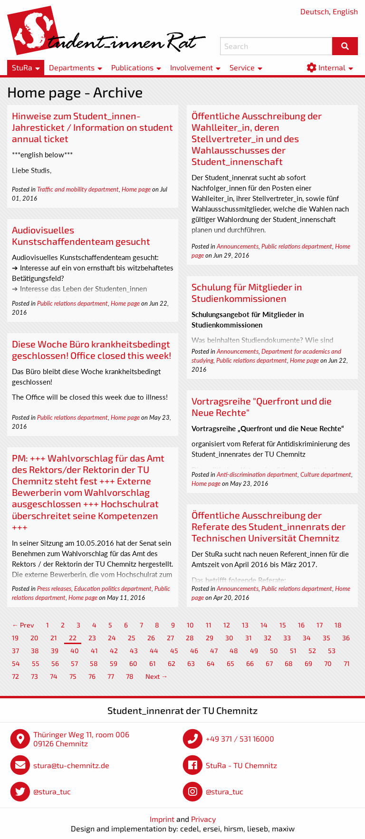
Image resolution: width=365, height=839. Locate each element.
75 (73, 676)
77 (110, 676)
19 (15, 638)
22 (73, 638)
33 (287, 638)
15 (282, 625)
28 (190, 638)
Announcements (238, 246)
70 (328, 663)
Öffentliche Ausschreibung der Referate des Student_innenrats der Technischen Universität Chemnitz (269, 526)
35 (326, 638)
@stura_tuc (52, 791)
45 (174, 650)
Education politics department (113, 588)
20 (34, 638)
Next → (156, 676)
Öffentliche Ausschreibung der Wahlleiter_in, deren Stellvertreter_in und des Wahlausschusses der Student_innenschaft (257, 138)
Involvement (191, 67)
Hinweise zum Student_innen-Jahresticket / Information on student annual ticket (92, 127)
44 (154, 650)
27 (170, 638)
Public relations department (296, 246)
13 (245, 625)
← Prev (23, 625)
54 (16, 663)
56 (55, 663)
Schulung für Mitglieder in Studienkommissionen (247, 292)
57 (74, 663)
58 (94, 663)
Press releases (54, 588)
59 (113, 663)
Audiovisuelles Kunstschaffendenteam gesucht (81, 235)
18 (338, 625)
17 (320, 625)
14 (264, 625)
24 (112, 638)
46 (194, 650)
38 (35, 650)
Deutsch (314, 11)
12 (226, 625)
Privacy (203, 818)
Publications (132, 67)
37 (15, 650)
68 (289, 663)
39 (54, 650)
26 (151, 638)
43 (134, 650)
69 (308, 663)
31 (248, 638)
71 (347, 663)
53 (332, 650)
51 (293, 650)
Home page (136, 189)
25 (131, 638)
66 (250, 663)
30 (229, 638)
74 (54, 676)
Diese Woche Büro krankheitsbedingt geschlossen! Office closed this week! (91, 349)
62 (171, 663)
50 (274, 650)
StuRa (22, 67)
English (345, 11)
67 (269, 663)
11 (208, 625)
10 (190, 625)
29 (209, 638)
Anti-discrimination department (257, 474)
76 (92, 676)
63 (191, 663)
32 (267, 638)
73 (34, 676)
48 (234, 650)
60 (133, 663)
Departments (72, 67)
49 (254, 650)
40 (74, 650)
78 (130, 676)
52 (312, 650)
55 (35, 663)
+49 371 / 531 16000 (240, 738)
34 (307, 638)
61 (152, 663)
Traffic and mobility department (78, 189)
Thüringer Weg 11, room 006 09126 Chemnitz (81, 739)
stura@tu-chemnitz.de (71, 765)
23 (92, 638)
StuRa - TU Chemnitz (241, 765)
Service (242, 67)
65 (230, 663)
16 (301, 625)
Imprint (162, 818)
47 (214, 650)
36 (346, 638)
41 (94, 650)
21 (53, 638)
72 (15, 676)
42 (114, 650)
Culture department (325, 474)
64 (211, 663)
